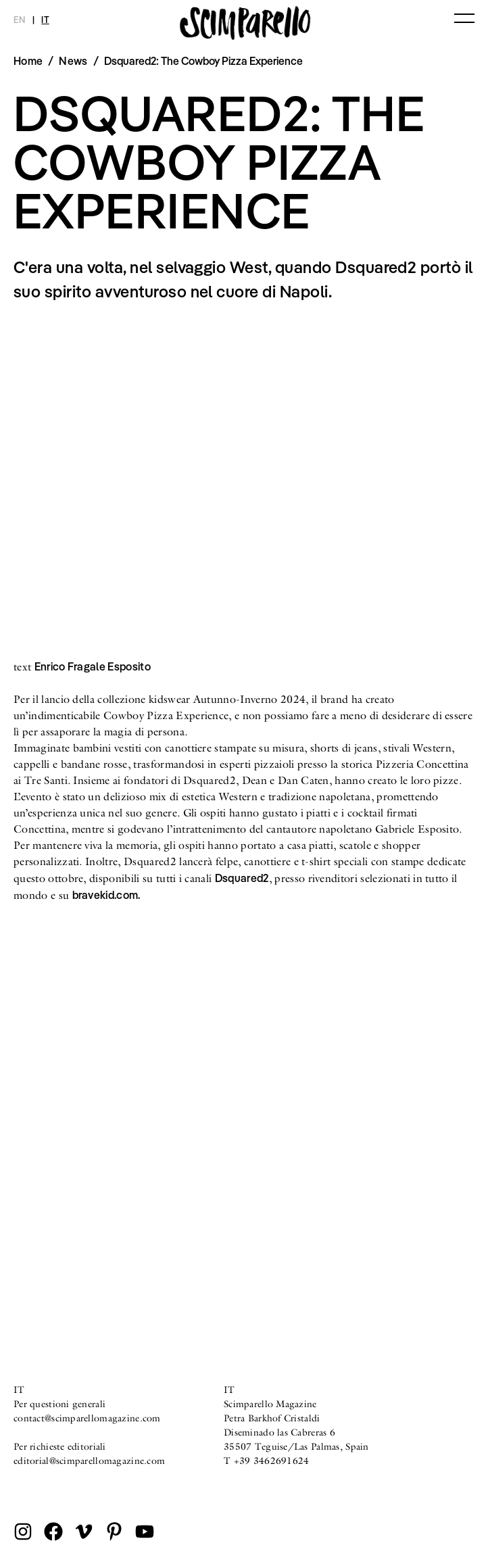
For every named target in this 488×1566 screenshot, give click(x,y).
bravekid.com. (106, 895)
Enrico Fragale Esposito (92, 666)
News (73, 61)
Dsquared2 (242, 878)
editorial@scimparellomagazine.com (89, 1460)
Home (28, 61)
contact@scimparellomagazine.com (87, 1418)
